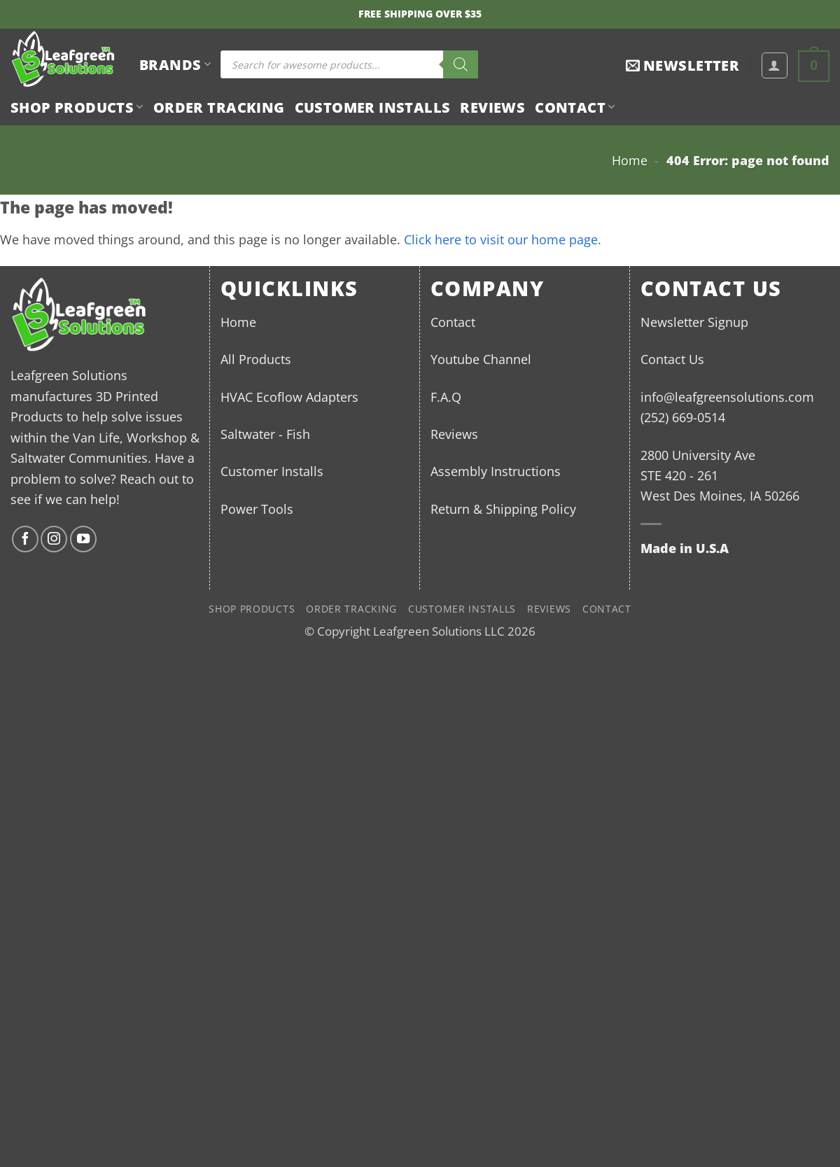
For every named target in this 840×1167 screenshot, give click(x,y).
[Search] (460, 64)
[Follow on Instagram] (54, 539)
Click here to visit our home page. (502, 239)
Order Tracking (219, 107)
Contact (575, 107)
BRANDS (175, 64)
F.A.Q (445, 396)
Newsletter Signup (694, 321)
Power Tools (256, 508)
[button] (682, 65)
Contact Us (672, 359)
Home (630, 160)
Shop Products (77, 107)
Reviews (492, 107)
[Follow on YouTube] (83, 539)
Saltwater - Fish (265, 433)
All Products (255, 359)
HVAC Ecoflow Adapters (289, 396)
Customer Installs (373, 107)
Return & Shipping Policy (503, 508)
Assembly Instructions (495, 471)
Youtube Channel (480, 359)
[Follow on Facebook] (25, 539)
